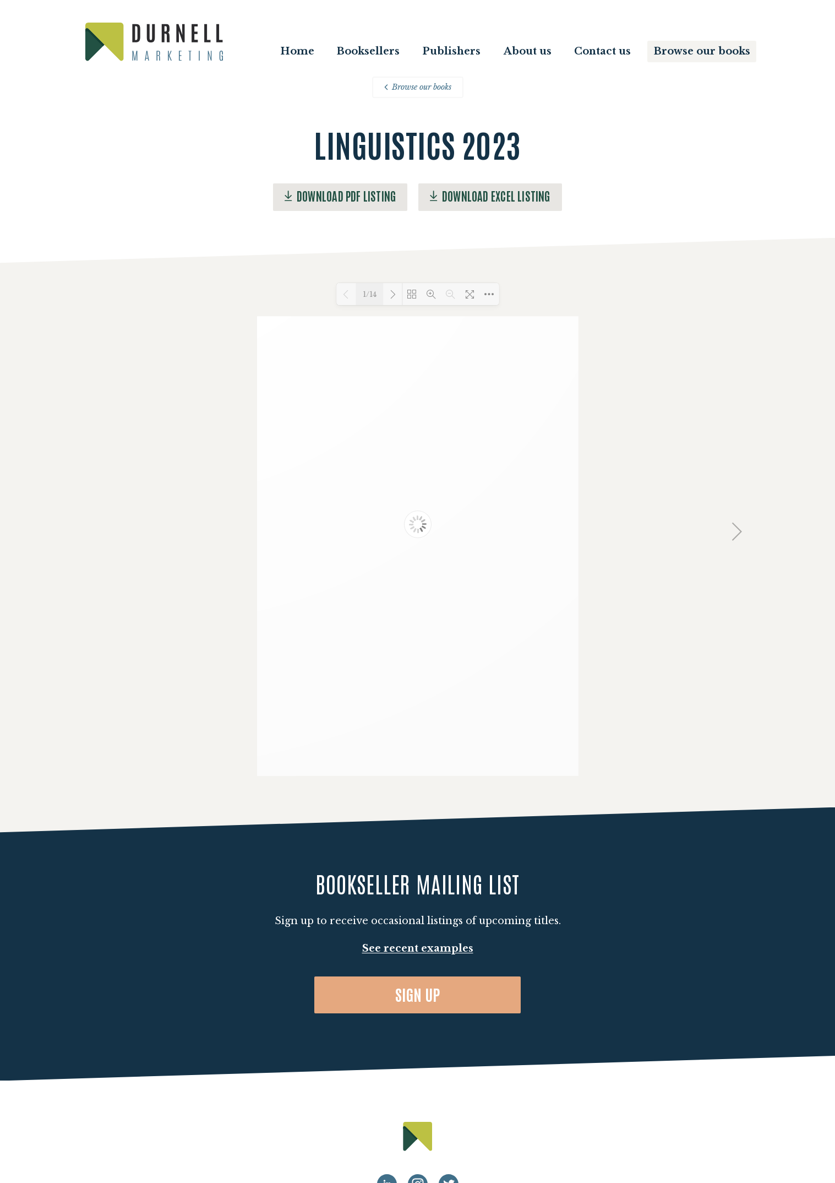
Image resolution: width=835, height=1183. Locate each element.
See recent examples (417, 948)
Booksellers (368, 51)
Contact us (602, 51)
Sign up (417, 994)
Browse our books (702, 51)
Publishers (451, 51)
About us (528, 51)
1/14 (369, 294)
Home (297, 51)
